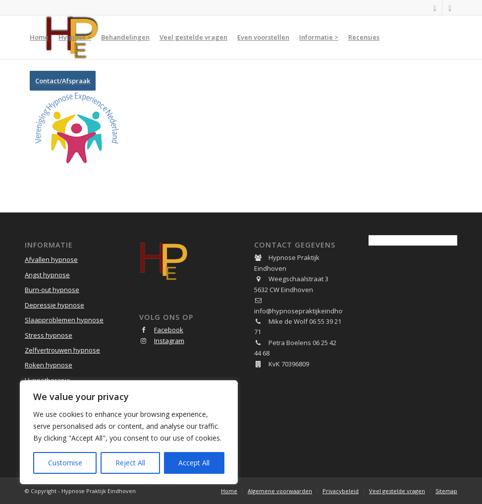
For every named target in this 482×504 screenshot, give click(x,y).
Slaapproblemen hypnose (64, 319)
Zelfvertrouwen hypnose (62, 350)
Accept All (194, 462)
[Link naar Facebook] (435, 7)
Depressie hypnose (54, 305)
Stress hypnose (48, 335)
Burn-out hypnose (52, 289)
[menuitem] (39, 37)
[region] (129, 432)
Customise (65, 462)
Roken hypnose (48, 364)
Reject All (130, 462)
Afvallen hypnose (51, 259)
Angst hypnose (47, 274)
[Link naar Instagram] (449, 7)
